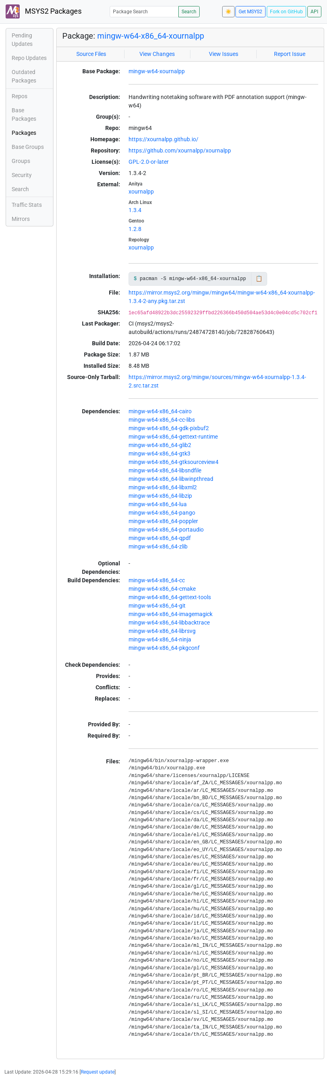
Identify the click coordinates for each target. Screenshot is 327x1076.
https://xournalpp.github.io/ (163, 139)
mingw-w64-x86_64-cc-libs (162, 419)
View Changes (157, 54)
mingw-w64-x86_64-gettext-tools (170, 597)
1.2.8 (135, 229)
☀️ (228, 11)
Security (22, 175)
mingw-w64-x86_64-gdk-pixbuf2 (169, 428)
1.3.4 (135, 210)
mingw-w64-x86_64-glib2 (160, 445)
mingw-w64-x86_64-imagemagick (171, 614)
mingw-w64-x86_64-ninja (160, 639)
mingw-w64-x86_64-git (157, 605)
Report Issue (289, 54)
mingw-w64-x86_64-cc (157, 580)
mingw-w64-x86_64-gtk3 (159, 453)
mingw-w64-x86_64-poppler (163, 521)
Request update (97, 1072)
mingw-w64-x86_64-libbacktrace (169, 622)
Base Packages (24, 114)
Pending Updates (22, 39)
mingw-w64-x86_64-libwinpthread (171, 479)
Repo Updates (29, 58)
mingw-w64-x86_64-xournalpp (150, 36)
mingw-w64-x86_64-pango (162, 512)
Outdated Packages (24, 76)
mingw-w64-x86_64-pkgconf (164, 648)
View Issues (223, 54)
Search (189, 11)
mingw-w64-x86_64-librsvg (162, 631)
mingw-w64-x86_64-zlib (158, 546)
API (314, 11)
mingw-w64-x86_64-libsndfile (165, 470)
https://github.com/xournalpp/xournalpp (180, 150)
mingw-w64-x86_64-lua (158, 504)
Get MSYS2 (250, 11)
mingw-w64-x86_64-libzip (160, 496)
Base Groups (28, 147)
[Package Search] (144, 11)
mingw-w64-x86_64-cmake (162, 588)
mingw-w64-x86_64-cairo (160, 411)
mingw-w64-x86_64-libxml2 (163, 487)
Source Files (91, 54)
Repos (19, 96)
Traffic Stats (27, 205)
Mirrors (21, 219)
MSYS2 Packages (44, 11)
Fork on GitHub (286, 11)
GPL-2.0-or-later (149, 162)
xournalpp (141, 191)
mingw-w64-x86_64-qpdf (160, 538)
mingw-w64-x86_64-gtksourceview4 (174, 462)
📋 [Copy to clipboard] (258, 278)
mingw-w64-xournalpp (157, 71)
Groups (21, 161)
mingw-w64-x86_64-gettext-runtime (173, 436)
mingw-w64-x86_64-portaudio (166, 529)
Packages (24, 133)
